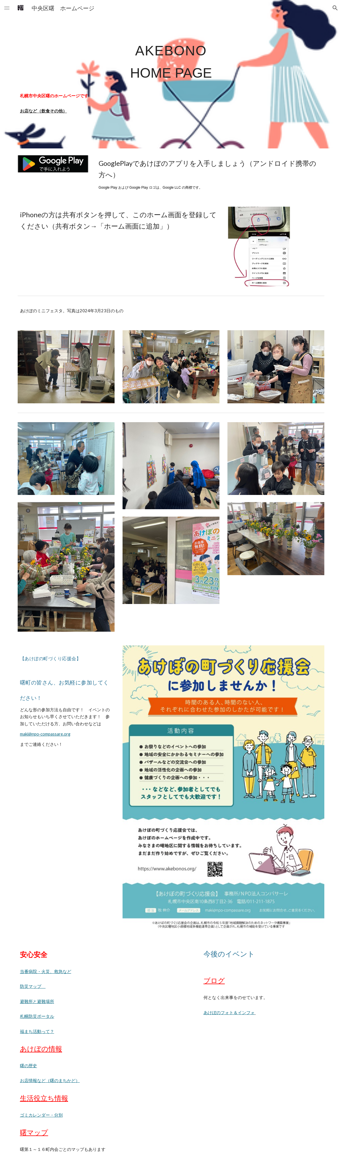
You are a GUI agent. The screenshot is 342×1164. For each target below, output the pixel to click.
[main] (171, 59)
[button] (7, 8)
